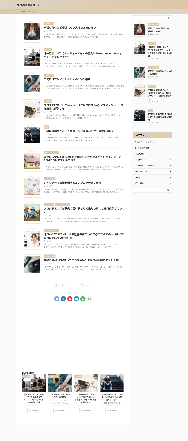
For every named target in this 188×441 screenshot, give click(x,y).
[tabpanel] (34, 394)
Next (121, 394)
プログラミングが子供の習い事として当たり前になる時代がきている (83, 210)
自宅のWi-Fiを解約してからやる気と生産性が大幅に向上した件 (81, 260)
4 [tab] (76, 417)
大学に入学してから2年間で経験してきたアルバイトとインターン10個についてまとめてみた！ (82, 158)
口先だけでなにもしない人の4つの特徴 (67, 79)
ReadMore (34, 410)
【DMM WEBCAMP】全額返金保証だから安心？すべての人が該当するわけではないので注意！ (84, 235)
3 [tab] (73, 417)
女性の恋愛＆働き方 (28, 5)
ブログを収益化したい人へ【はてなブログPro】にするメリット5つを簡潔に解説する (83, 106)
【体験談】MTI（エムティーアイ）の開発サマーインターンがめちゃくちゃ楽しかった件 (83, 55)
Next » (88, 285)
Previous (24, 394)
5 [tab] (79, 417)
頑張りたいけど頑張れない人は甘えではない (70, 27)
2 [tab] (71, 417)
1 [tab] (68, 417)
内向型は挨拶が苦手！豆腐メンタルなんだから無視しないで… (80, 131)
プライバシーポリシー (27, 11)
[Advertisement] (73, 337)
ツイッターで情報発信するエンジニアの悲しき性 (72, 182)
